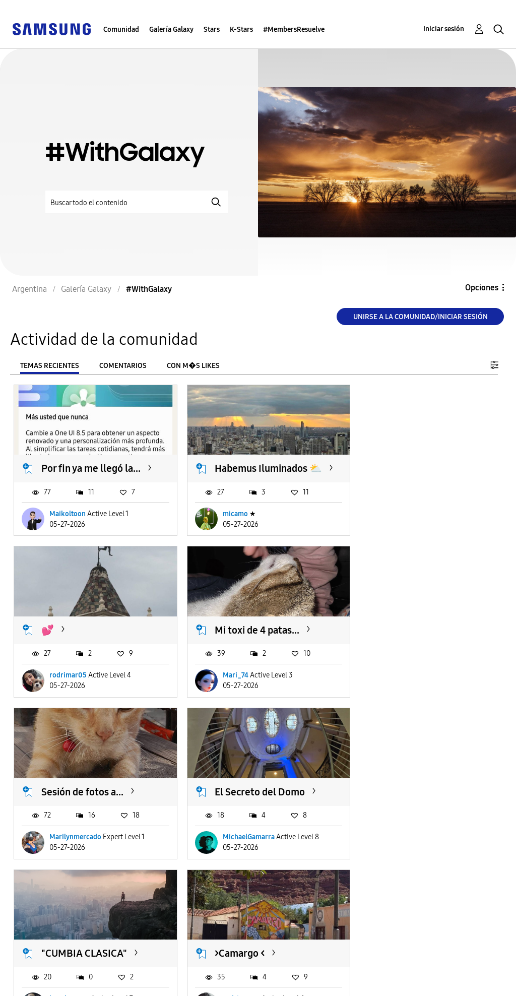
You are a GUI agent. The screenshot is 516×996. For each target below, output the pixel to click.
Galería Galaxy (171, 29)
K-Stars (241, 29)
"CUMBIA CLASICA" (84, 795)
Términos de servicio (182, 967)
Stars (212, 29)
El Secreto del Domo (419, 637)
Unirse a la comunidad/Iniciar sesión (420, 317)
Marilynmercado (242, 681)
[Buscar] (136, 202)
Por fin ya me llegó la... (91, 465)
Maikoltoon (67, 523)
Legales (156, 983)
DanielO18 (398, 853)
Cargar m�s (47, 914)
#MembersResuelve (294, 29)
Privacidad (36, 983)
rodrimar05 (400, 523)
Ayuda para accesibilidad (64, 967)
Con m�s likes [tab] (193, 365)
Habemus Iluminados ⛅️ (254, 471)
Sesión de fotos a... (249, 637)
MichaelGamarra (408, 681)
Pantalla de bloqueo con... (418, 801)
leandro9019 (69, 853)
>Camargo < (232, 795)
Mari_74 (62, 681)
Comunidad (121, 29)
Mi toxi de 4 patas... (83, 637)
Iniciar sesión (443, 29)
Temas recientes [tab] (49, 365)
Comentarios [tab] (123, 365)
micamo (228, 523)
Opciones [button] (481, 287)
